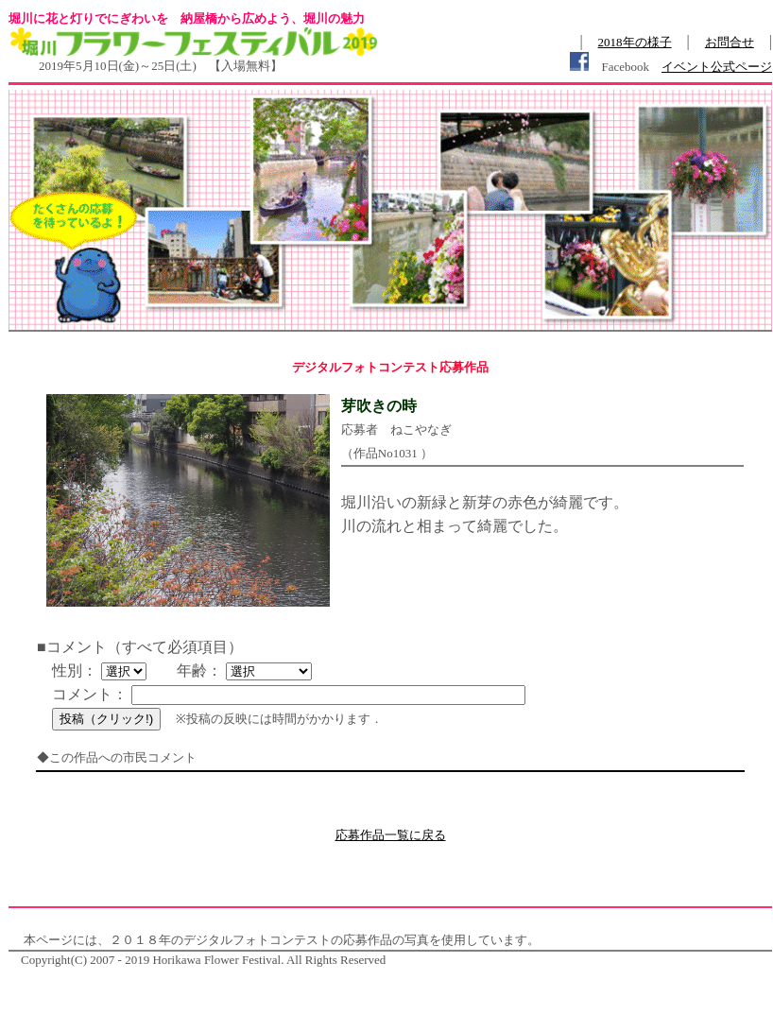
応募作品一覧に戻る (390, 835)
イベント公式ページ (716, 67)
